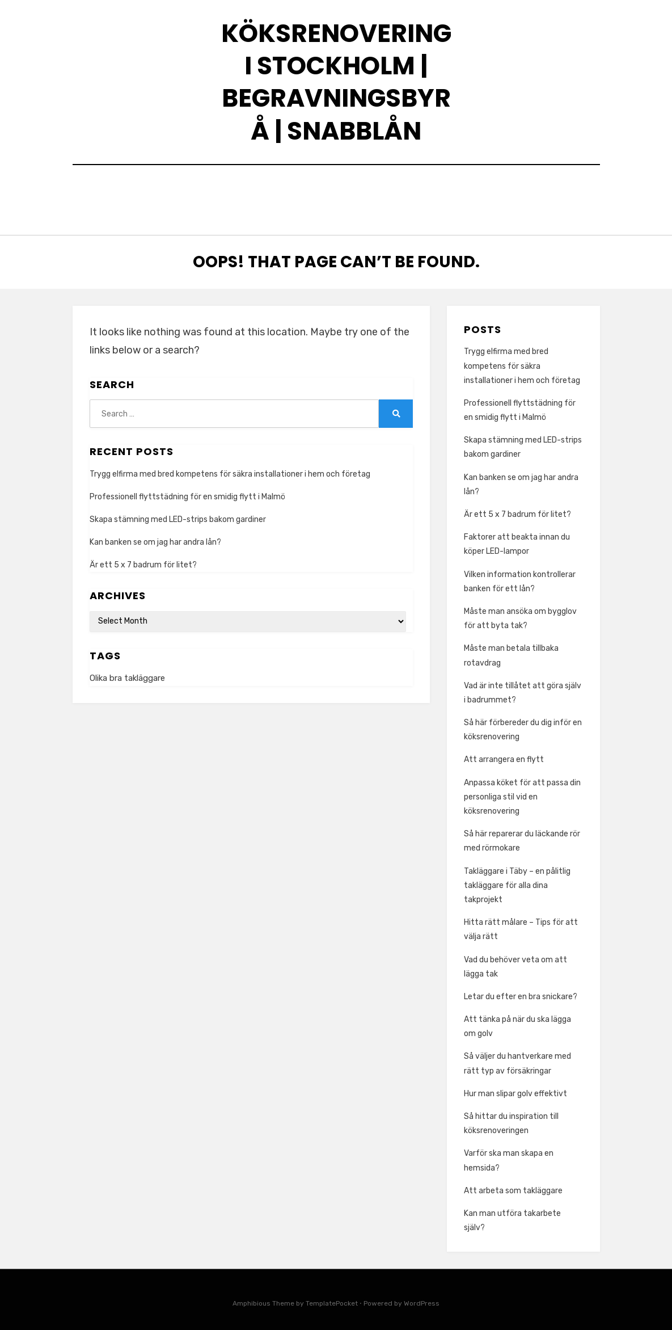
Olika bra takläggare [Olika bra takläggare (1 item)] (127, 673)
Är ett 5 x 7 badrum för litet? (143, 560)
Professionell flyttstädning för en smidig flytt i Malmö (187, 491)
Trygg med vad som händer (204, 205)
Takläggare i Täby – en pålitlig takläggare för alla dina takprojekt (517, 880)
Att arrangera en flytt (504, 754)
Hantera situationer (483, 205)
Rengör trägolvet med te (476, 190)
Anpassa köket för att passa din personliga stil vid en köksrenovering (522, 791)
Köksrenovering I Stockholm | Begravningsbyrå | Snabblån (336, 82)
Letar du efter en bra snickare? (520, 991)
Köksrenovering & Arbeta (351, 205)
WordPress (421, 1298)
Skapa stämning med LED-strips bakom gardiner (178, 514)
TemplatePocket (332, 1298)
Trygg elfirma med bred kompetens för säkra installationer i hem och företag (230, 468)
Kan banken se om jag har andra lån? (155, 536)
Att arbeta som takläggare (514, 1185)
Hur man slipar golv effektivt (515, 1088)
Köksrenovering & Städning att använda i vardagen (265, 190)
